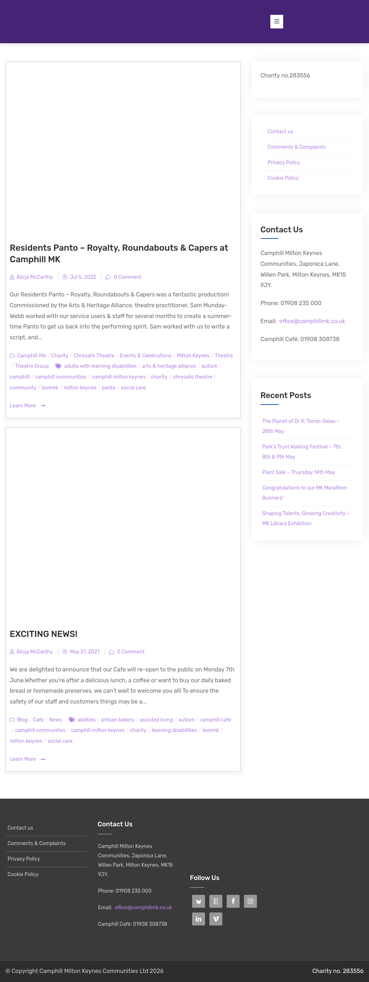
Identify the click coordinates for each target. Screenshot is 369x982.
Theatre (224, 356)
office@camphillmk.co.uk (312, 321)
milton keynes (80, 388)
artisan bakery (117, 720)
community (23, 388)
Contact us (280, 132)
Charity (59, 356)
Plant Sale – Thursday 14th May (298, 472)
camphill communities (60, 377)
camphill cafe (215, 720)
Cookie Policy (283, 178)
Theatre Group (32, 366)
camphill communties (40, 730)
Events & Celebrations (146, 356)
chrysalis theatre (192, 377)
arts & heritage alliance (169, 366)
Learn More (27, 406)
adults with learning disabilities (100, 366)
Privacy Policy (284, 163)
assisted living (156, 720)
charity (159, 377)
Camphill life (31, 356)
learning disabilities (174, 730)
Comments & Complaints (297, 147)
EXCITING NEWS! (43, 634)
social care (133, 388)
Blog (22, 720)
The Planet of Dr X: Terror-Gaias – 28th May (301, 426)
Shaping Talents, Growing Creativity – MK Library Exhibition (306, 518)
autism (209, 366)
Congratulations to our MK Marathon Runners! (304, 493)
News (55, 720)
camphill (20, 377)
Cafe (38, 720)
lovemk (50, 388)
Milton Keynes (193, 356)
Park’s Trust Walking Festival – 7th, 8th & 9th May (302, 452)
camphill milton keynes (119, 377)
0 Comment (126, 277)
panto (109, 388)
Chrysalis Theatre (94, 356)
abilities (86, 720)
